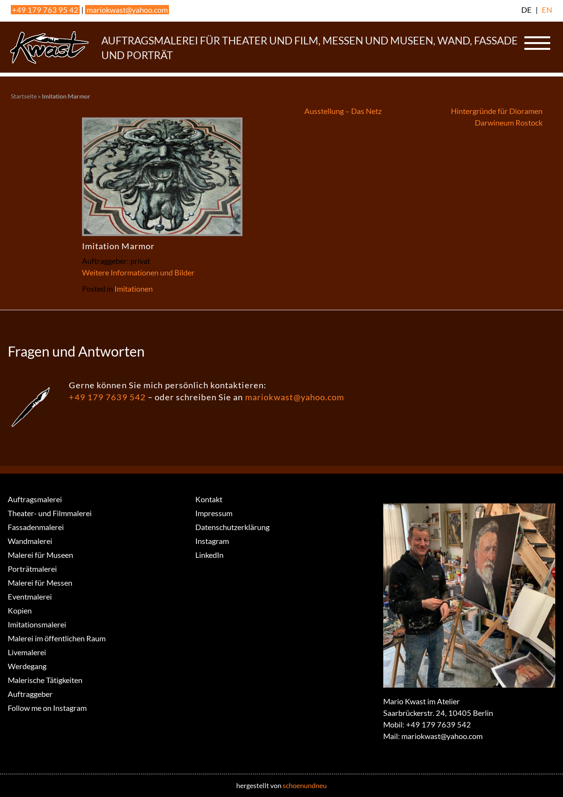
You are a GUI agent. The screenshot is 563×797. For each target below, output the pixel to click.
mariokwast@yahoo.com (127, 9)
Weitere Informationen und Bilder (138, 272)
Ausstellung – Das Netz (343, 111)
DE (526, 9)
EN (547, 9)
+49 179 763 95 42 (45, 9)
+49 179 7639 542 (107, 397)
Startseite (24, 96)
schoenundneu (305, 785)
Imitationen (133, 288)
